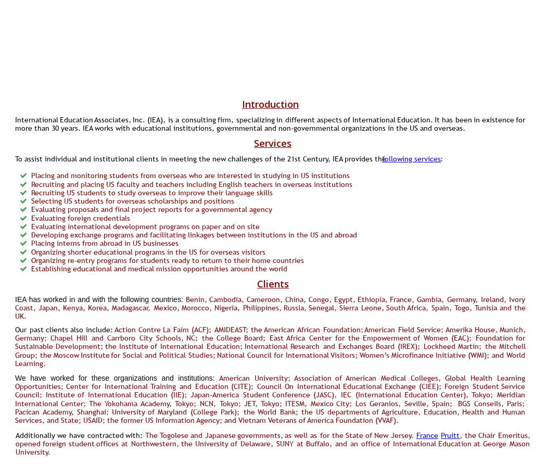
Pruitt (450, 435)
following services (411, 159)
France (427, 435)
